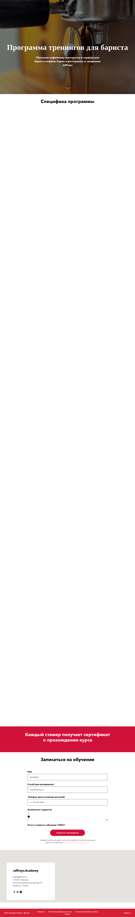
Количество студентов (40, 809)
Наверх (127, 913)
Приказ (67, 914)
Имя (30, 771)
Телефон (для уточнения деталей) (46, 797)
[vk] (17, 892)
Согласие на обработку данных (86, 912)
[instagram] (21, 892)
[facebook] (14, 892)
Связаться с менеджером (67, 833)
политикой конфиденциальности (77, 843)
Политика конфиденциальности (60, 912)
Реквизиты (41, 912)
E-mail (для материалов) (41, 784)
